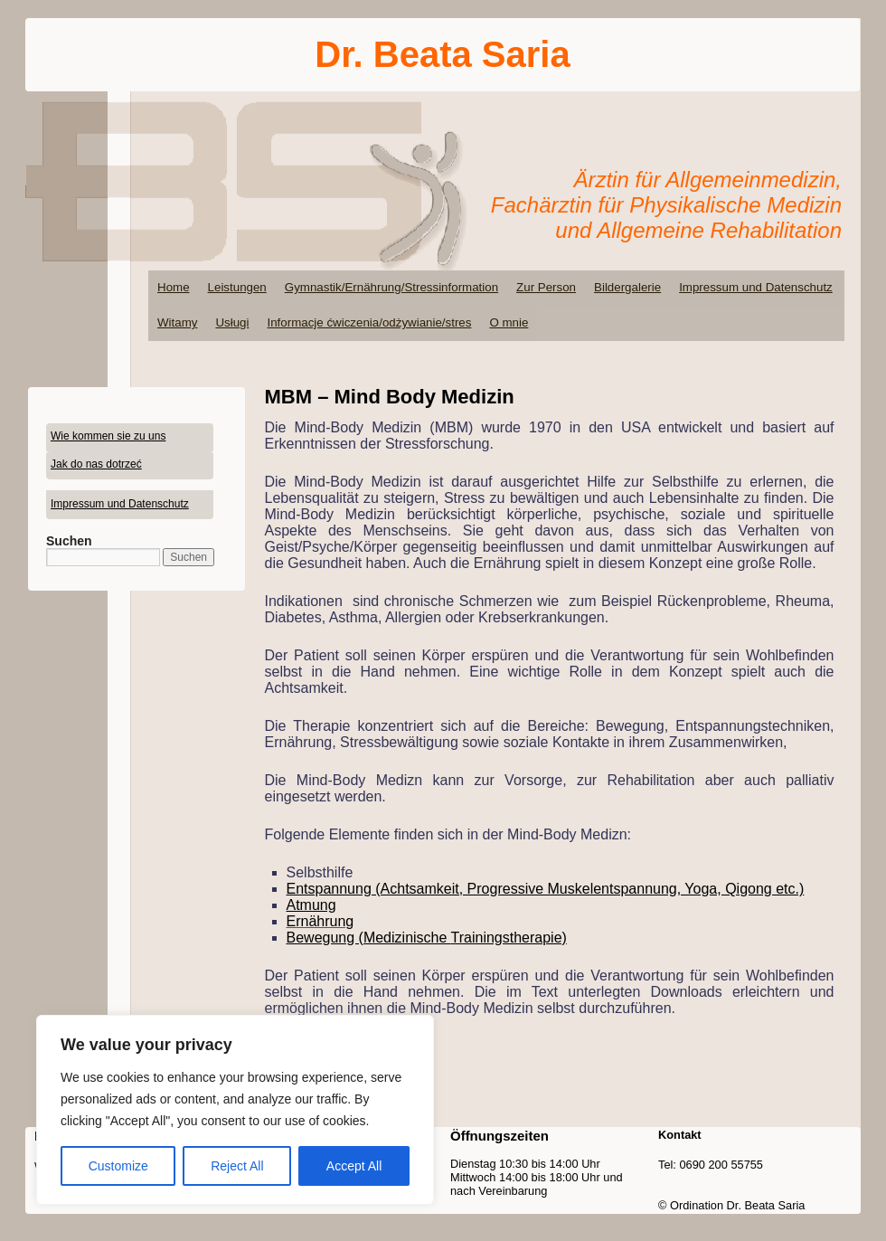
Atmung (311, 905)
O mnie (508, 322)
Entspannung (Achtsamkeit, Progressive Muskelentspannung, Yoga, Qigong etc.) (546, 888)
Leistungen (237, 287)
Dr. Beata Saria (442, 54)
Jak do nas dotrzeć (96, 464)
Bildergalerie (627, 287)
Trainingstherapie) (509, 937)
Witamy (177, 322)
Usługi (232, 322)
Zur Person (546, 287)
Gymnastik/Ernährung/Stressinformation (391, 287)
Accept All (354, 1166)
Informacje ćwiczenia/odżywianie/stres (369, 322)
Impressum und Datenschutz (756, 287)
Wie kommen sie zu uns (108, 436)
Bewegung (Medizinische (369, 937)
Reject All (237, 1166)
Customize (118, 1166)
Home (173, 287)
